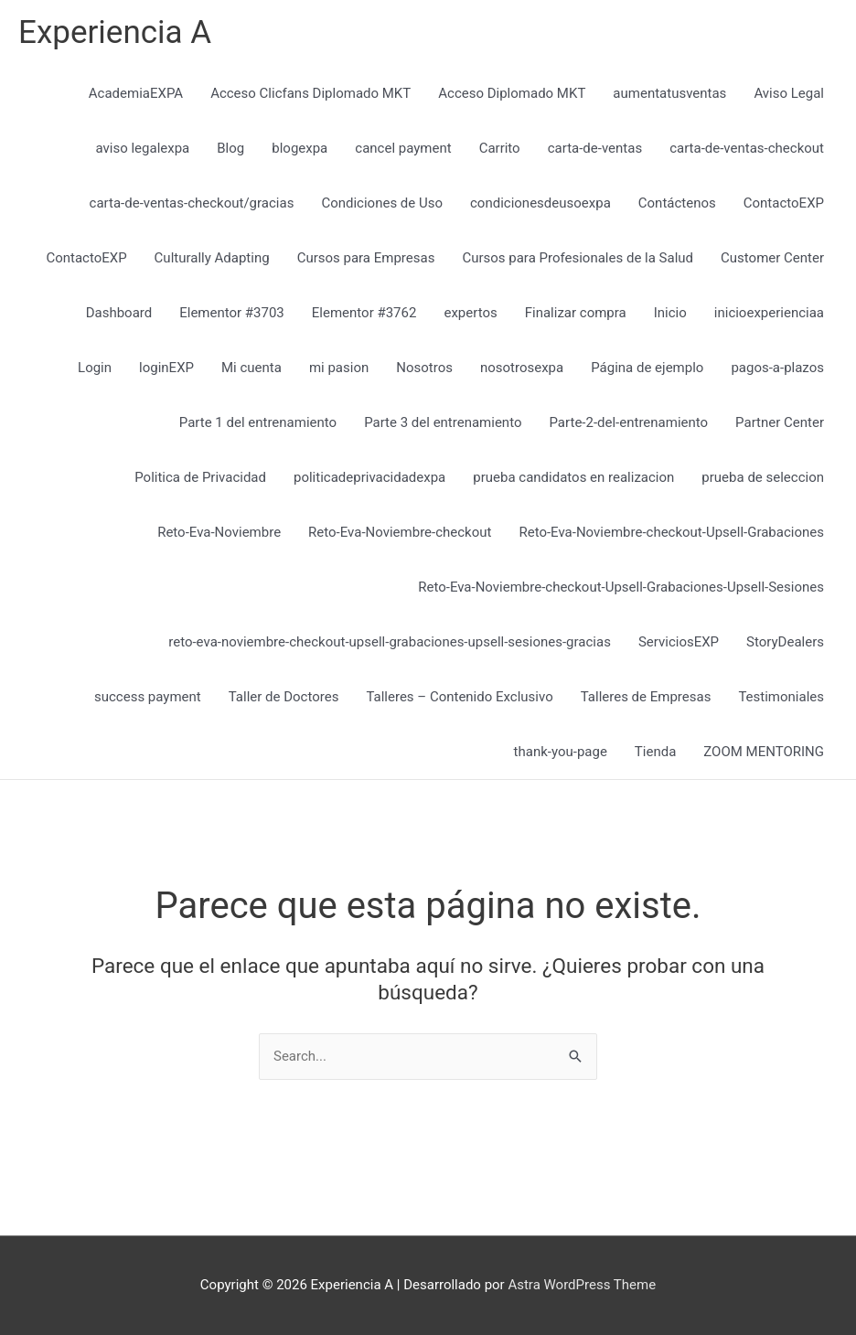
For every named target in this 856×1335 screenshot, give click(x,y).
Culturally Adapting (212, 258)
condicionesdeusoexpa (540, 203)
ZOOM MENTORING (763, 751)
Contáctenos (677, 203)
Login (95, 367)
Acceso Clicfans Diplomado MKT (310, 93)
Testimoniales (781, 697)
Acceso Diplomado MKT (511, 93)
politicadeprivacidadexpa (369, 477)
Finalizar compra (575, 312)
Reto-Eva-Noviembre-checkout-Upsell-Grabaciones (671, 532)
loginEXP (166, 367)
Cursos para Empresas (366, 258)
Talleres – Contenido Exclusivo (459, 697)
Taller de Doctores (284, 697)
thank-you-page (560, 751)
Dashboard (119, 312)
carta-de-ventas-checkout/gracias (192, 203)
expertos (470, 312)
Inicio (670, 312)
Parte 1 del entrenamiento (258, 422)
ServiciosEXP (678, 642)
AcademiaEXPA (136, 93)
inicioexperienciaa (769, 312)
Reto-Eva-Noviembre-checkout (399, 532)
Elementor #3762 (364, 312)
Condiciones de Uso (382, 203)
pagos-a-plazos (777, 367)
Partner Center (779, 422)
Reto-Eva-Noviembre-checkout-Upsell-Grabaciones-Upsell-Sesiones (621, 587)
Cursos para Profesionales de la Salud (577, 258)
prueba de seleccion (762, 477)
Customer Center (772, 258)
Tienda (655, 751)
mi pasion (339, 367)
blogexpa (299, 148)
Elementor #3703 (231, 312)
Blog (230, 148)
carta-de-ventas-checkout (746, 148)
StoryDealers (785, 642)
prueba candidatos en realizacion (573, 477)
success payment (147, 697)
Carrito (499, 148)
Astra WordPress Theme (582, 1284)
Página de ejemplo (647, 367)
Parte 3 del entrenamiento (442, 422)
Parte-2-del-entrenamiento (628, 422)
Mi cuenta (251, 367)
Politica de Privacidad (200, 477)
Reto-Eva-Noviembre (219, 532)
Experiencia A (114, 32)
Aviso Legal (789, 93)
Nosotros (424, 367)
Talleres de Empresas (646, 697)
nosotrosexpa (521, 367)
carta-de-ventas (595, 148)
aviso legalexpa (142, 148)
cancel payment (403, 148)
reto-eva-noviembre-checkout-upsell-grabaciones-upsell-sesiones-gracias (389, 642)
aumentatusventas (669, 93)
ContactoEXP (784, 203)
